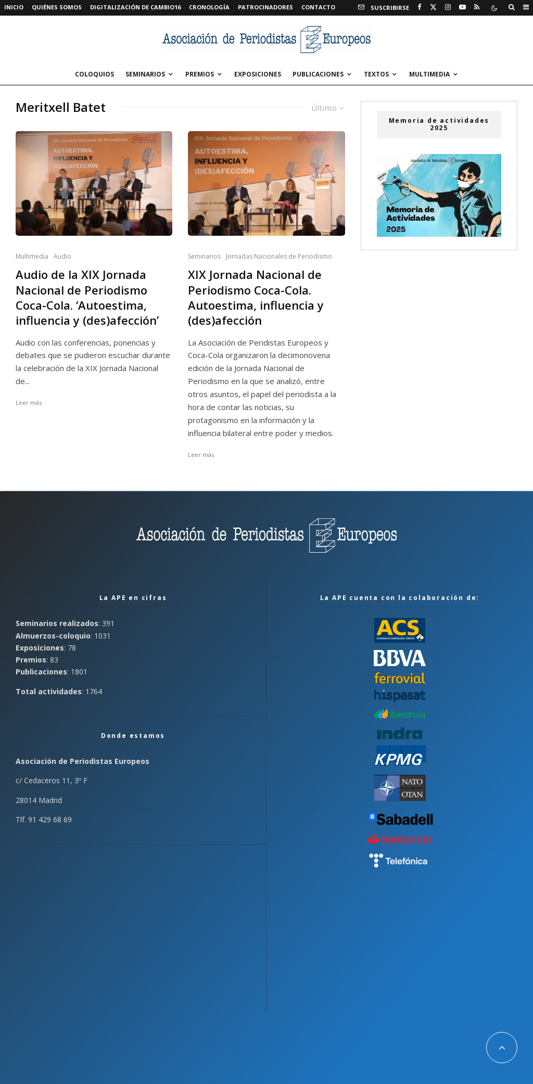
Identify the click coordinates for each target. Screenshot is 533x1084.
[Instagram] (448, 7)
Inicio (13, 7)
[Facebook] (419, 7)
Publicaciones (318, 74)
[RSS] (477, 7)
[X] (433, 7)
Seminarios (145, 74)
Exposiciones (257, 74)
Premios (199, 74)
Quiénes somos (57, 7)
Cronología (209, 7)
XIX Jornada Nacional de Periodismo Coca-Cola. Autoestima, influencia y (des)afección (256, 297)
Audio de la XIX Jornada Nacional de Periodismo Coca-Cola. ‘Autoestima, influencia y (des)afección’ (87, 297)
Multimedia (429, 74)
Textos (376, 74)
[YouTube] (462, 7)
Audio (62, 256)
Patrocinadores (265, 7)
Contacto (318, 7)
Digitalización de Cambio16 (135, 7)
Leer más (29, 402)
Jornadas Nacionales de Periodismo (279, 256)
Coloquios (94, 74)
